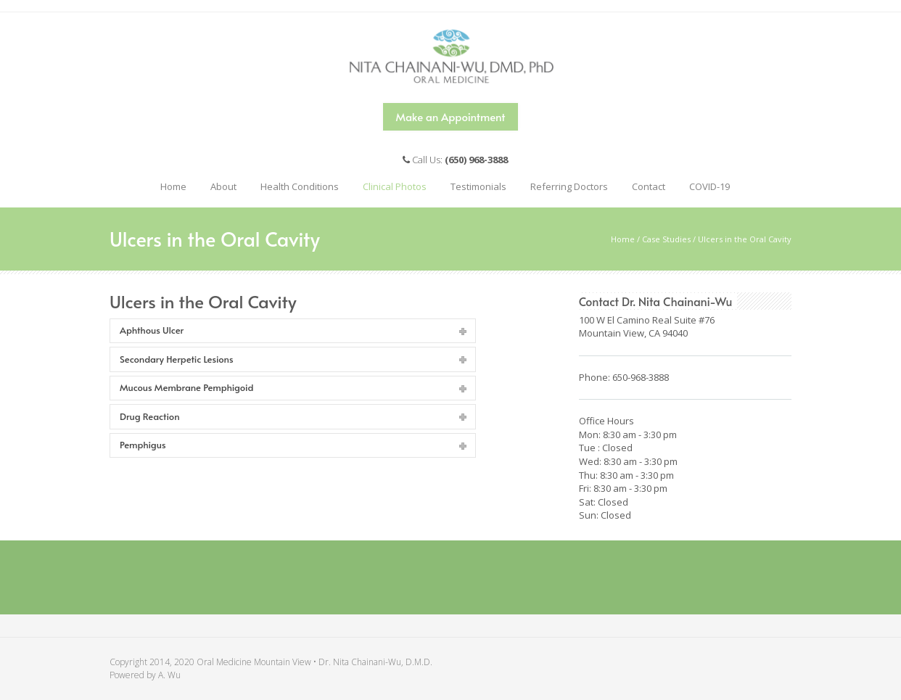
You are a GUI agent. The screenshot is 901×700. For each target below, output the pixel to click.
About (219, 182)
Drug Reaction (150, 416)
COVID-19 (709, 186)
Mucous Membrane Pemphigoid (186, 387)
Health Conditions (296, 182)
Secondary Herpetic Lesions (177, 359)
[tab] (293, 331)
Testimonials (478, 186)
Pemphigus (143, 444)
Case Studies (666, 239)
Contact (645, 182)
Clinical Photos (391, 183)
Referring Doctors (569, 186)
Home (173, 186)
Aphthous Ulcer (152, 330)
